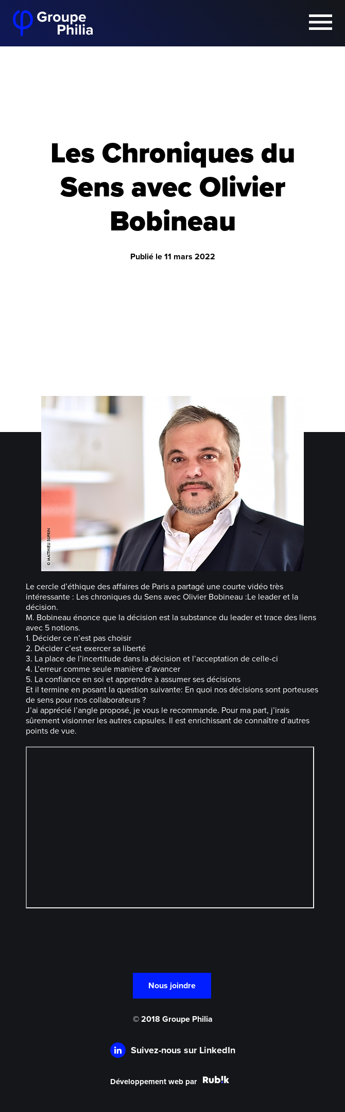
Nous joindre (172, 986)
